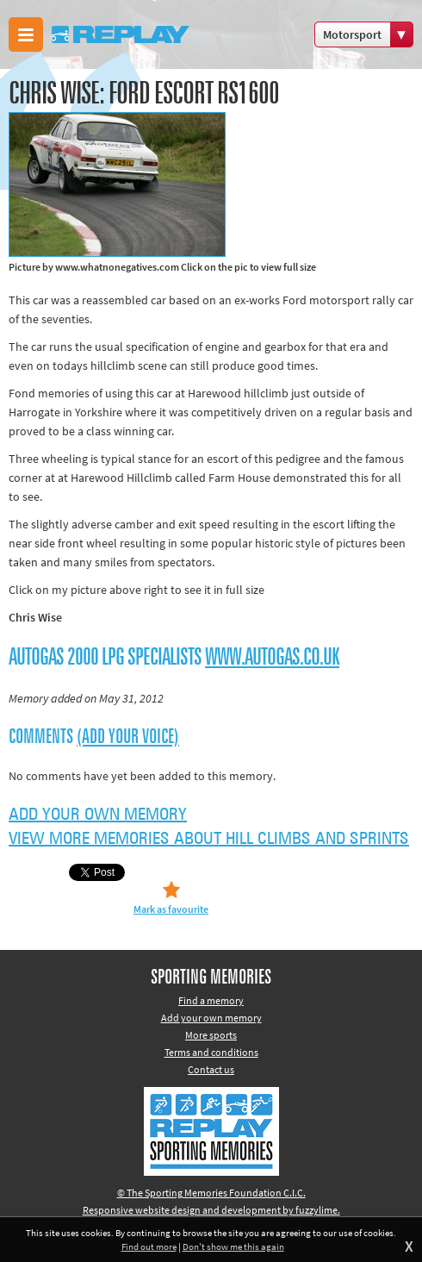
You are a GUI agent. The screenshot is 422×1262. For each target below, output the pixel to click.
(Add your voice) (128, 737)
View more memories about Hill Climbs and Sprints (209, 838)
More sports (211, 1034)
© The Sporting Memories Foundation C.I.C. (211, 1192)
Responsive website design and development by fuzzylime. (211, 1209)
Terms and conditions (211, 1052)
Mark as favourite (170, 909)
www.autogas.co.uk (272, 658)
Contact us (211, 1069)
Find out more (149, 1246)
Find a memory (211, 1000)
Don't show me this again (233, 1246)
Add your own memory (98, 814)
